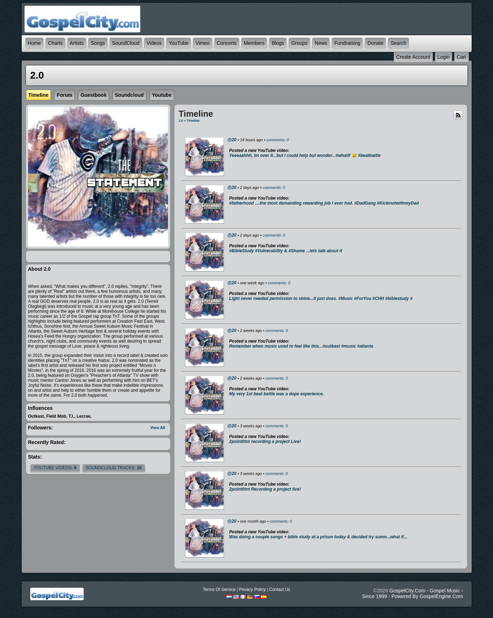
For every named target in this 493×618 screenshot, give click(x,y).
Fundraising (347, 43)
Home (34, 43)
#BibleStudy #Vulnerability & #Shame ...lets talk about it (285, 250)
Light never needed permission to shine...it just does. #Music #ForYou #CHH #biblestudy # (321, 298)
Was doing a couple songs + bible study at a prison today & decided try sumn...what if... (318, 536)
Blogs (278, 43)
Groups (299, 43)
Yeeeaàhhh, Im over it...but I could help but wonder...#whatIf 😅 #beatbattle (305, 155)
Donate (375, 43)
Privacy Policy (252, 589)
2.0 (181, 120)
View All (157, 428)
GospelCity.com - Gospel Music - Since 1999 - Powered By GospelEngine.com (412, 593)
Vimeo (202, 43)
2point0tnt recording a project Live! (265, 441)
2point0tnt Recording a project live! (265, 489)
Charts (55, 43)
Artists (77, 43)
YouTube (178, 43)
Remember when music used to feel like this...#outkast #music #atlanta (301, 346)
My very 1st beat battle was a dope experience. (276, 393)
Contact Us (279, 589)
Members (254, 43)
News (321, 43)
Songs (98, 43)
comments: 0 (277, 140)
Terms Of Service (219, 589)
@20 (231, 139)
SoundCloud (126, 43)
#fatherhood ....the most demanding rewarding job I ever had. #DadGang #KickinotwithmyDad (324, 203)
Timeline (193, 120)
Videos (154, 43)
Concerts (227, 43)
